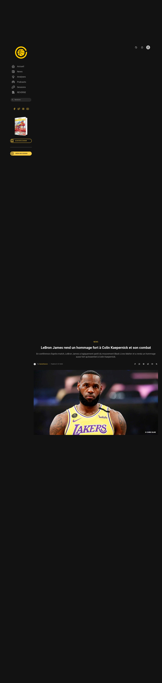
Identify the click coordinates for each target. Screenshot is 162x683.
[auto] (136, 47)
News (17, 71)
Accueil (18, 66)
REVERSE (19, 92)
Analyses (19, 76)
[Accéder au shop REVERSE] (142, 47)
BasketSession (43, 364)
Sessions (19, 87)
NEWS (95, 342)
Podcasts (19, 82)
